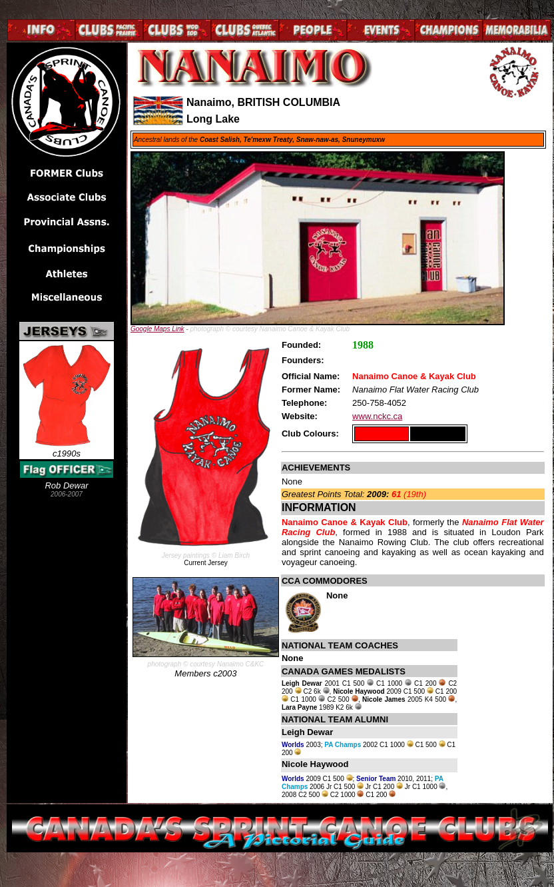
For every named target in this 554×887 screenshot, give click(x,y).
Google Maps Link (157, 329)
